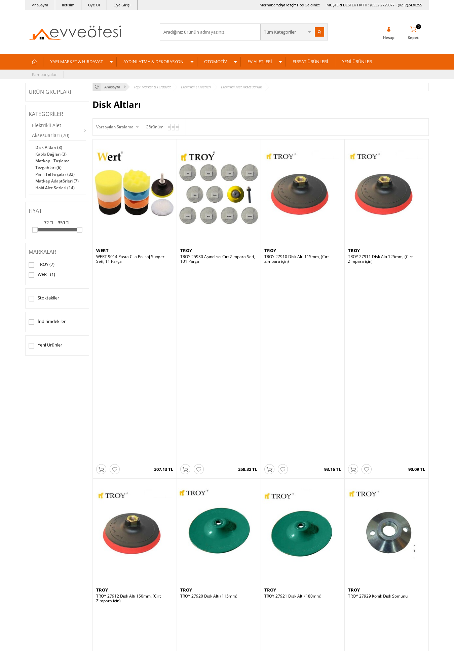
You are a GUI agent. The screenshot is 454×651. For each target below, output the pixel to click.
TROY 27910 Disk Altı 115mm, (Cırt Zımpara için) (296, 259)
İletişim (68, 4)
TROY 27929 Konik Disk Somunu (378, 403)
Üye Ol (94, 4)
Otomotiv (37, 577)
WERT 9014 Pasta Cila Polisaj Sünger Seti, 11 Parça (130, 259)
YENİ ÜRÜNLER (357, 61)
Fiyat (35, 210)
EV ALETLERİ (260, 61)
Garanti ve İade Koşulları (119, 587)
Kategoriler (46, 114)
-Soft (191, 642)
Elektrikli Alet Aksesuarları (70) (50, 130)
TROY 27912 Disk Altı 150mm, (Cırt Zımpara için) (128, 405)
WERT (42, 275)
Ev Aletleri (38, 587)
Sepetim (171, 587)
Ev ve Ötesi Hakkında (317, 557)
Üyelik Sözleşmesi (112, 567)
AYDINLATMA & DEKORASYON (153, 61)
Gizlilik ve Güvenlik (113, 597)
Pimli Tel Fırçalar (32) (55, 174)
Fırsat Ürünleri (42, 597)
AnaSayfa (40, 4)
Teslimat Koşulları (112, 557)
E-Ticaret (206, 642)
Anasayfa (172, 557)
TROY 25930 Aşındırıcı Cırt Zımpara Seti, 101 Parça (217, 259)
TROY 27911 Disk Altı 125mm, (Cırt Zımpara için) (380, 259)
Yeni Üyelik (240, 557)
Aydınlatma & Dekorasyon (53, 567)
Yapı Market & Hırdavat (50, 557)
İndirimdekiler (47, 322)
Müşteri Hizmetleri (180, 567)
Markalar (42, 251)
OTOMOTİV (215, 61)
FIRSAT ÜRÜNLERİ (310, 61)
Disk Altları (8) (48, 147)
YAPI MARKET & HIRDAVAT (76, 61)
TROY (41, 264)
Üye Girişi (122, 4)
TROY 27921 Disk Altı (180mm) (292, 403)
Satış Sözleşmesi (111, 577)
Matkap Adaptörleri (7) (57, 181)
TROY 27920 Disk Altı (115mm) (208, 403)
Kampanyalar (44, 74)
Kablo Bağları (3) (51, 154)
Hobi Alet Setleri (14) (55, 188)
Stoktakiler (44, 298)
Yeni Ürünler (45, 345)
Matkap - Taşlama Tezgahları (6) (52, 164)
